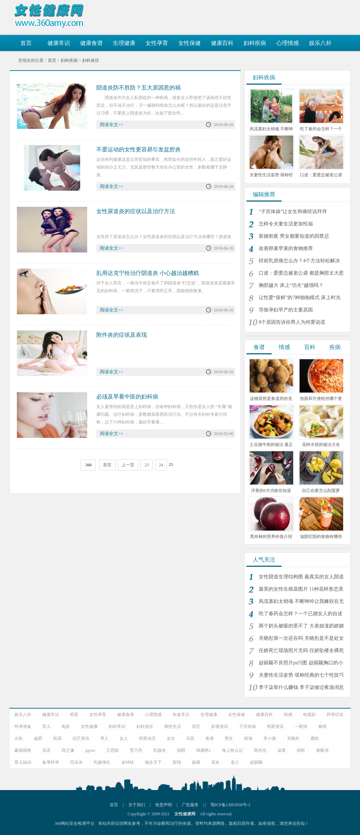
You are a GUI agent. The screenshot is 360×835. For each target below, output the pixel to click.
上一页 (128, 464)
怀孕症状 (335, 714)
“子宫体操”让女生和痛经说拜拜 (293, 211)
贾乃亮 (136, 750)
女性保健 (189, 43)
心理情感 (287, 43)
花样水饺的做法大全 (321, 444)
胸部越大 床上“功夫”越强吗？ (291, 285)
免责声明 (163, 804)
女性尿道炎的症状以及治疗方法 (135, 211)
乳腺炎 (159, 750)
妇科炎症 (90, 60)
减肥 (38, 738)
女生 (171, 738)
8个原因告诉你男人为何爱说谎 (292, 322)
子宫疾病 (247, 726)
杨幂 (196, 762)
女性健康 (89, 726)
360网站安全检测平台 (74, 823)
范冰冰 (76, 762)
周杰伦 (260, 750)
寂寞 (281, 750)
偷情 (322, 726)
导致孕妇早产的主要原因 (286, 310)
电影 (66, 726)
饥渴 (57, 738)
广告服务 (190, 804)
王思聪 (112, 750)
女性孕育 (157, 43)
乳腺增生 (102, 762)
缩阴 (181, 750)
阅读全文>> (111, 124)
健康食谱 (91, 43)
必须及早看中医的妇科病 (127, 397)
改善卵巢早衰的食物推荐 (286, 248)
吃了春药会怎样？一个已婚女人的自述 (300, 613)
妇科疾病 (255, 43)
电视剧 (309, 714)
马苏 (190, 738)
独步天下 (153, 762)
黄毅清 (322, 750)
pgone (90, 750)
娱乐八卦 (320, 43)
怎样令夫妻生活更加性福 (286, 223)
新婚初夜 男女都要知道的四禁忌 (294, 236)
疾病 (335, 347)
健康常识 (58, 43)
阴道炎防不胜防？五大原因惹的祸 (138, 88)
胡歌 (301, 750)
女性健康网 (51, 16)
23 (146, 464)
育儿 (46, 726)
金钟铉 (127, 762)
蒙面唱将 (22, 750)
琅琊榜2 (203, 750)
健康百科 (222, 43)
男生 (229, 738)
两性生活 (172, 726)
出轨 (18, 738)
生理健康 (124, 43)
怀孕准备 (22, 726)
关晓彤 (293, 738)
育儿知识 (22, 762)
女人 (124, 738)
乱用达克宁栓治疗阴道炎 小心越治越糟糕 (147, 273)
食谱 (259, 347)
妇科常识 (117, 726)
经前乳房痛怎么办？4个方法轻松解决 (299, 260)
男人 (104, 738)
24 (161, 464)
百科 (309, 347)
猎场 (248, 738)
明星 (74, 714)
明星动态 (147, 738)
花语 (46, 750)
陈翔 (177, 762)
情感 (284, 347)
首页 (26, 43)
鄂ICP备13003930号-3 (230, 804)
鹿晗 (314, 738)
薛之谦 (68, 750)
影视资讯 (219, 726)
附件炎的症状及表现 (121, 335)
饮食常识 (181, 714)
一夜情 (301, 726)
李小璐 (269, 738)
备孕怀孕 (50, 762)
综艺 (196, 726)
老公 (235, 762)
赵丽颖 (256, 762)
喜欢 (215, 762)
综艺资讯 (80, 738)
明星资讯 (275, 726)
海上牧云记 (232, 750)
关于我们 (136, 804)
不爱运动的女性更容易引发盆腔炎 (138, 149)
